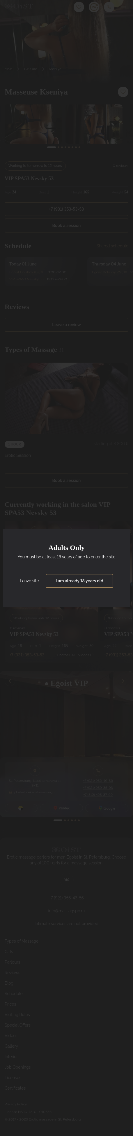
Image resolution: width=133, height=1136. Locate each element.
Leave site (29, 581)
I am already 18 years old (79, 581)
